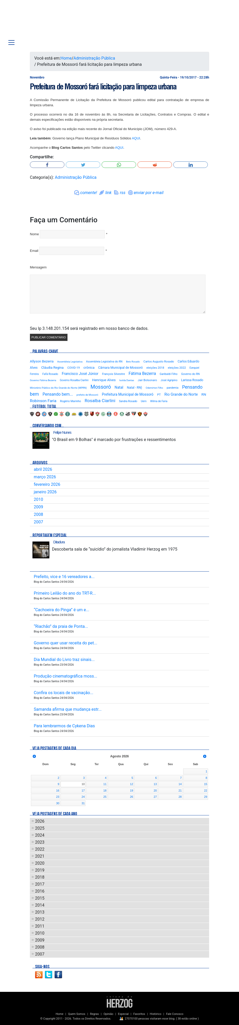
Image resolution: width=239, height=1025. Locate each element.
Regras (94, 1014)
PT (159, 394)
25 (105, 796)
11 (105, 784)
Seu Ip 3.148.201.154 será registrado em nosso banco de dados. (89, 328)
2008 (38, 514)
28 (180, 796)
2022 (39, 849)
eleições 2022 (177, 367)
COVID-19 (73, 367)
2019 (39, 870)
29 (205, 796)
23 (57, 796)
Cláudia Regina (52, 367)
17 (83, 790)
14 (180, 784)
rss (122, 192)
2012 (39, 919)
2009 (38, 506)
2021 (39, 856)
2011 (39, 926)
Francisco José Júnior (80, 374)
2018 (39, 877)
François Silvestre (113, 374)
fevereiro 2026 (47, 484)
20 (155, 790)
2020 (39, 863)
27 (155, 796)
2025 (39, 828)
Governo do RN (190, 374)
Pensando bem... (58, 394)
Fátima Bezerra (142, 373)
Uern (144, 401)
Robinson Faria (43, 400)
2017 (39, 884)
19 (131, 790)
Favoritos (139, 1014)
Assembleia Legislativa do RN (104, 361)
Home (66, 58)
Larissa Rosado (192, 380)
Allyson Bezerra (42, 361)
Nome (34, 234)
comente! (88, 192)
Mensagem (38, 267)
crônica (89, 367)
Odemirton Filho (154, 387)
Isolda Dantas (126, 380)
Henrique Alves (104, 380)
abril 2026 (43, 469)
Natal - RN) (134, 387)
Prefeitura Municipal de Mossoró (128, 394)
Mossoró (100, 387)
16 (57, 790)
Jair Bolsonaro (147, 380)
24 (83, 796)
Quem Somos (76, 1014)
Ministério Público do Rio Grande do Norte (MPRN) (58, 387)
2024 (39, 835)
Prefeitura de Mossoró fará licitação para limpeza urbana (103, 86)
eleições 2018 (155, 367)
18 (105, 790)
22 (205, 790)
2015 (39, 898)
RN (203, 394)
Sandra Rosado (128, 401)
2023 (39, 842)
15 (205, 784)
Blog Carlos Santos (37, 21)
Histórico (155, 1014)
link (108, 192)
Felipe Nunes (62, 432)
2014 (39, 905)
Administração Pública (94, 58)
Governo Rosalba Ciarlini (74, 380)
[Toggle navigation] (11, 42)
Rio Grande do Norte (181, 394)
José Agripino (169, 380)
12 (131, 784)
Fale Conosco (174, 1014)
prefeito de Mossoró (87, 394)
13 (155, 784)
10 (83, 784)
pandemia (172, 387)
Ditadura (59, 542)
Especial (123, 1014)
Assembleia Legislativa (69, 361)
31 (83, 803)
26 (131, 796)
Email (34, 251)
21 (180, 790)
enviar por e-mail (149, 192)
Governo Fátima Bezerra (43, 380)
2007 (38, 521)
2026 (39, 821)
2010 (38, 499)
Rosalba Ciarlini (100, 400)
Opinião (108, 1014)
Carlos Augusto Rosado (158, 361)
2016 (39, 891)
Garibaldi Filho (168, 374)
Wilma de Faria (158, 401)
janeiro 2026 (45, 491)
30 (57, 803)
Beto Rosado (133, 361)
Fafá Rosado (50, 374)
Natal (119, 387)
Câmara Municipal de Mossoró (120, 367)
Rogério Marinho (70, 401)
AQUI (136, 138)
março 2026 (45, 476)
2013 (39, 912)
